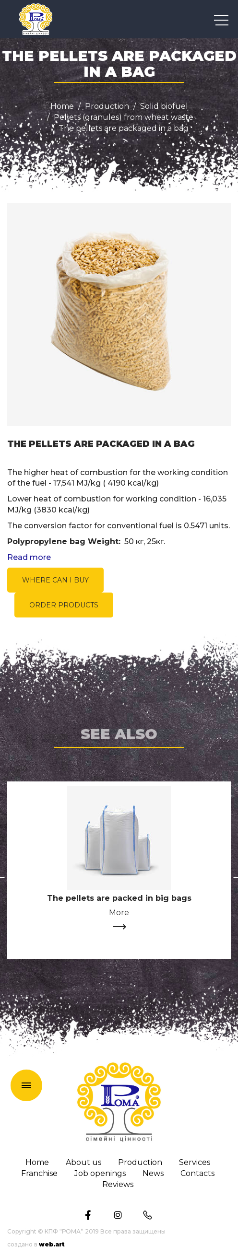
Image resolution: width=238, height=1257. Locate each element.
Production (107, 106)
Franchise (39, 1173)
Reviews (117, 1184)
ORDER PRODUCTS (63, 605)
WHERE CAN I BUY (55, 580)
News (153, 1173)
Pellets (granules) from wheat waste (123, 117)
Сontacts (197, 1173)
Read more (29, 557)
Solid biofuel (164, 106)
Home (62, 106)
